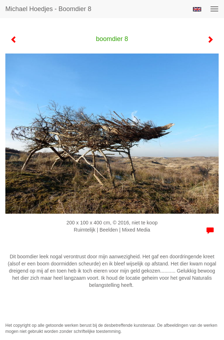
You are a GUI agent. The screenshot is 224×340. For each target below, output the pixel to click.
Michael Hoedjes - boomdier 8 (48, 8)
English (197, 9)
